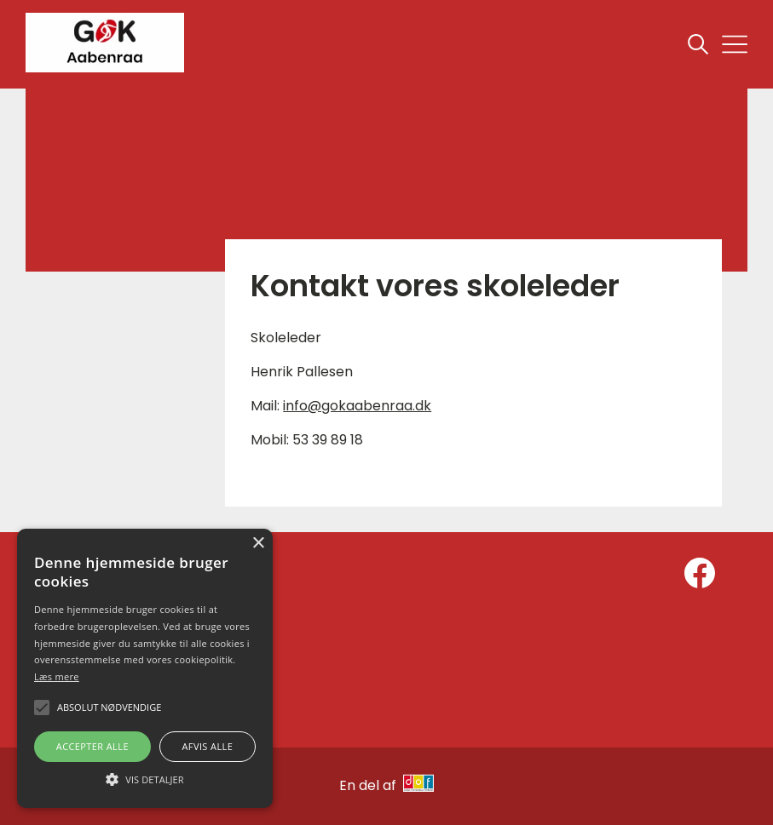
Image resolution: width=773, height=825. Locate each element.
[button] (145, 778)
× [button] (257, 543)
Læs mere (56, 676)
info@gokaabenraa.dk (357, 405)
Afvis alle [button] (207, 746)
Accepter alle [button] (92, 746)
